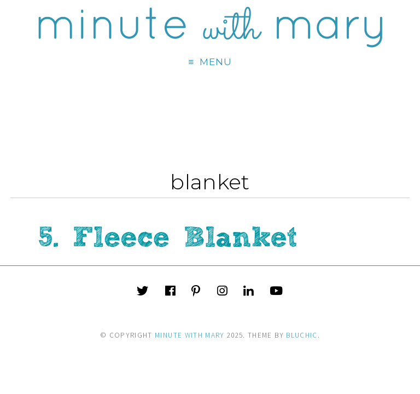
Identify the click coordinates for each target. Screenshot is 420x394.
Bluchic (301, 335)
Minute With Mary (190, 335)
